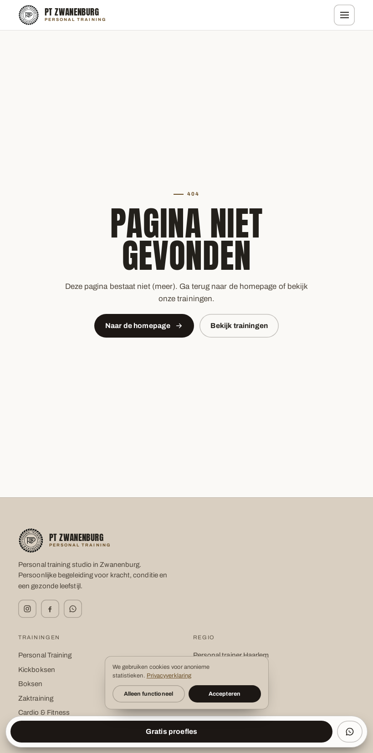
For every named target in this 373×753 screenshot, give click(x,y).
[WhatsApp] (73, 609)
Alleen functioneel (148, 694)
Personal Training (45, 655)
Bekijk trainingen (239, 325)
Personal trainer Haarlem (231, 655)
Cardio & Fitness (44, 712)
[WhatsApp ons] (350, 732)
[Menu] (344, 15)
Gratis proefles (171, 731)
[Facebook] (50, 609)
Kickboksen (36, 669)
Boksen (30, 683)
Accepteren (224, 694)
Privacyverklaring (169, 675)
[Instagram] (27, 609)
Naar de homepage (144, 326)
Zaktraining (35, 698)
